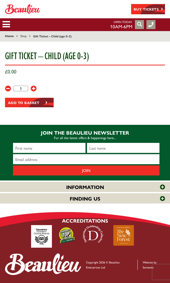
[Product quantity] (21, 88)
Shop (23, 36)
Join (86, 170)
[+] (34, 88)
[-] (8, 88)
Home (9, 36)
